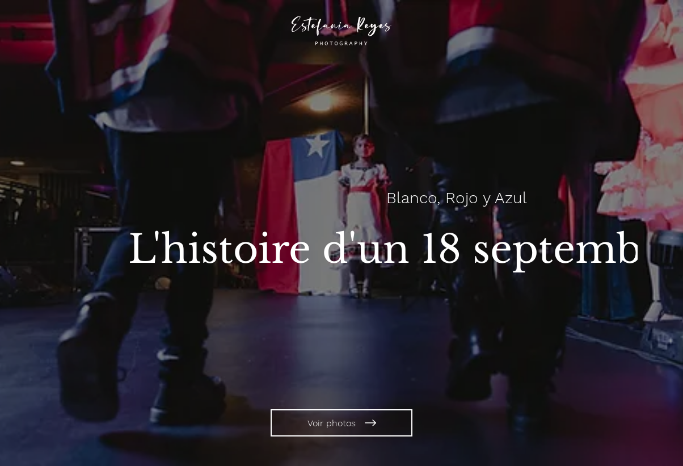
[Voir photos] (341, 422)
